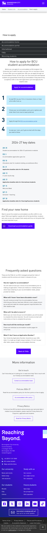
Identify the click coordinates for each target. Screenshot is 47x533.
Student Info (11, 9)
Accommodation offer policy (23, 397)
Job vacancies (6, 478)
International (7, 49)
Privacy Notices (18, 520)
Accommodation (23, 9)
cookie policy (12, 530)
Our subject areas (29, 476)
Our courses (27, 473)
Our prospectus (28, 491)
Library (4, 494)
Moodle (4, 489)
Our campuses (28, 478)
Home (4, 9)
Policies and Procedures (34, 520)
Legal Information (35, 523)
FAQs (4, 53)
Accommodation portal (11, 46)
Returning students (9, 56)
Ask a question (28, 494)
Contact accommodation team (23, 380)
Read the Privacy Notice (23, 418)
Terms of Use (6, 520)
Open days (27, 489)
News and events (7, 473)
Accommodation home (10, 42)
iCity (3, 491)
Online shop (5, 476)
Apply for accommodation (23, 87)
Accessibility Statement (19, 523)
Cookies (6, 523)
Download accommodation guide (20, 226)
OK (43, 527)
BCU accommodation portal (28, 121)
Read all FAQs (23, 351)
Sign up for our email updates (26, 512)
